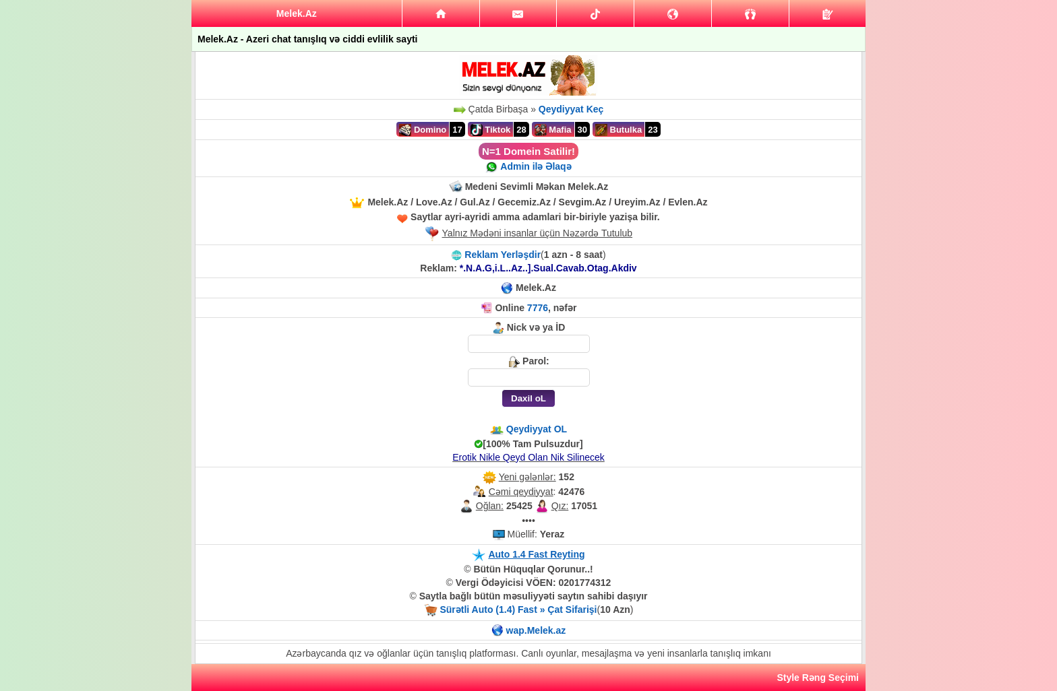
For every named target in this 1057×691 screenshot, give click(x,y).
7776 (537, 307)
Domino (422, 130)
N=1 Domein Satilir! (528, 151)
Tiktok (491, 130)
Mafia (553, 130)
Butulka (618, 130)
